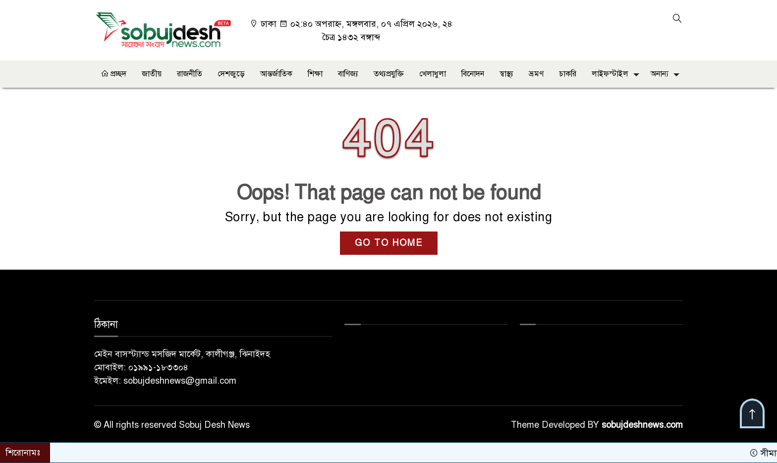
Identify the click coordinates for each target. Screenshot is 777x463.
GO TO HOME (389, 242)
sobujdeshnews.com (642, 424)
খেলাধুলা (432, 74)
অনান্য (659, 74)
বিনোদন (472, 74)
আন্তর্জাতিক (276, 74)
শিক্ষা (315, 74)
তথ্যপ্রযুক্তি (389, 74)
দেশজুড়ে (231, 74)
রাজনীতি (189, 74)
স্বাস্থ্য (506, 74)
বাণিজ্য (348, 74)
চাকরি (567, 74)
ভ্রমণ (536, 74)
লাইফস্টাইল (610, 74)
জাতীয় (152, 74)
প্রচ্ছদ (113, 74)
